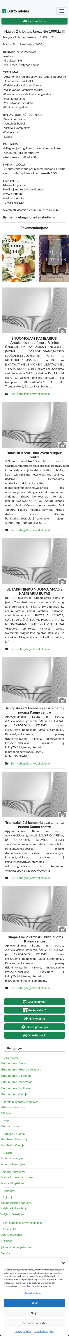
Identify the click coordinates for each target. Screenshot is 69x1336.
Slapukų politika (23, 1331)
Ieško (6, 1120)
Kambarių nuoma (14, 1133)
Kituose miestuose (13, 1107)
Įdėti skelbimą (34, 21)
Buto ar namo (10, 1126)
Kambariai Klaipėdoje (15, 1139)
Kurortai (8, 1152)
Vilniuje (6, 1113)
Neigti (34, 1313)
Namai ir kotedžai (14, 1171)
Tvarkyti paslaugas (34, 1293)
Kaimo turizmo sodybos (16, 1202)
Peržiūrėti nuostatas (34, 1323)
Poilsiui (7, 1197)
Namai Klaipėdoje (12, 1183)
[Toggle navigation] (61, 11)
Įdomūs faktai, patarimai (16, 1247)
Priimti (34, 1303)
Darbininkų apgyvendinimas (20, 1101)
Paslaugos (9, 1190)
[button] (63, 1262)
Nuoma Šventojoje (13, 1164)
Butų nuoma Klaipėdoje (16, 1075)
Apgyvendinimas (11, 1234)
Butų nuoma (11, 1057)
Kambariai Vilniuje (12, 1145)
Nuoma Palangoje (12, 1158)
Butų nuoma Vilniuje (14, 1094)
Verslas (5, 1253)
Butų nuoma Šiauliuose (16, 1088)
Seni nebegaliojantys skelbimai (30, 393)
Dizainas (6, 1240)
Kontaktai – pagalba (44, 1331)
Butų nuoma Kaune (13, 1063)
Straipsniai (9, 1229)
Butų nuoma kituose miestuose (21, 1069)
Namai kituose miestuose (17, 1177)
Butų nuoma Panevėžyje (16, 1081)
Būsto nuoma (15, 11)
